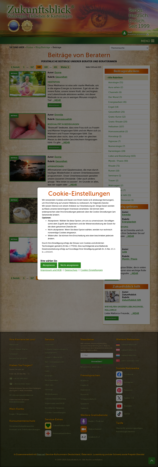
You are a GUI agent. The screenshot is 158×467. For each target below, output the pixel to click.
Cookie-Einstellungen (91, 270)
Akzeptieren (49, 265)
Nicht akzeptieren (69, 265)
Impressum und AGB (51, 270)
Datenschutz (71, 270)
